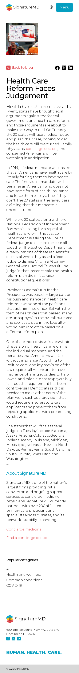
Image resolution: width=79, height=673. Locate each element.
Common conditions (24, 580)
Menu (64, 7)
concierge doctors (41, 149)
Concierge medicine (24, 529)
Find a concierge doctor (26, 538)
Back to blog (22, 68)
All (8, 569)
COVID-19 (14, 586)
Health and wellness (23, 575)
